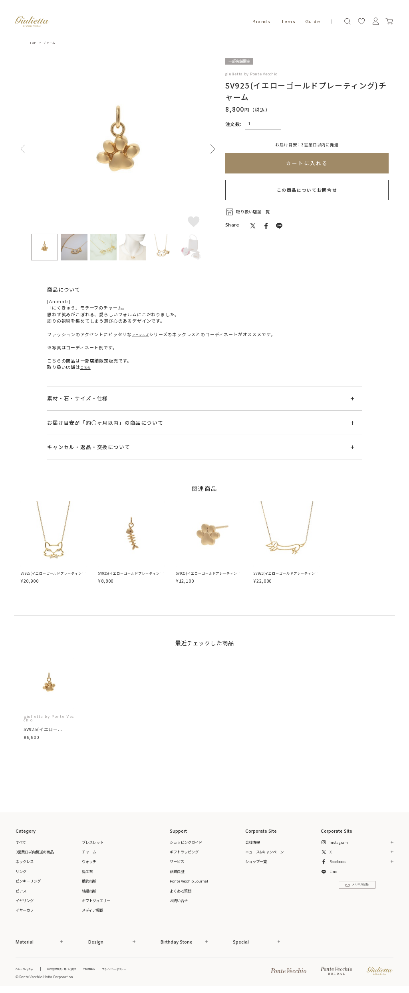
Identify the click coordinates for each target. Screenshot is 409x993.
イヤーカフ (25, 911)
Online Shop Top (29, 969)
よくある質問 (180, 891)
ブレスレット (92, 843)
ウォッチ (89, 862)
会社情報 (252, 843)
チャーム (52, 42)
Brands (261, 21)
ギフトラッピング (184, 852)
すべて (21, 843)
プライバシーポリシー (150, 969)
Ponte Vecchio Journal (189, 882)
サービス (177, 862)
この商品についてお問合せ (307, 190)
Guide (313, 21)
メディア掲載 (92, 911)
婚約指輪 (89, 882)
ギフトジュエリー (96, 901)
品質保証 (177, 872)
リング (21, 872)
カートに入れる (307, 163)
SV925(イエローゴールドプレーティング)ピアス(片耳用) (209, 577)
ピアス (21, 891)
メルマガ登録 (357, 889)
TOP (33, 42)
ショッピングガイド (186, 843)
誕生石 (87, 872)
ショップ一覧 (256, 862)
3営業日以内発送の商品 (35, 852)
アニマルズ (143, 334)
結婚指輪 (89, 891)
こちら (87, 367)
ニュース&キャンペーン (264, 852)
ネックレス (25, 862)
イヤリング (25, 901)
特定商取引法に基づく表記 (78, 969)
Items (288, 21)
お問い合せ (179, 901)
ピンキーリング (28, 882)
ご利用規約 (116, 969)
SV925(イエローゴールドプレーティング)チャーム (131, 577)
